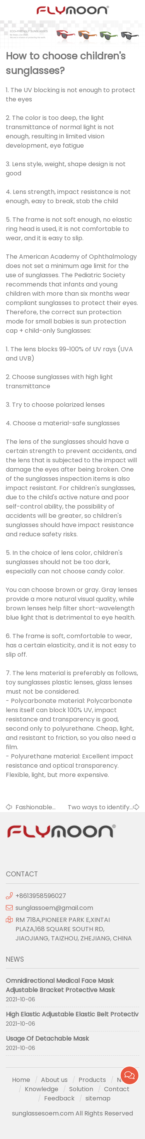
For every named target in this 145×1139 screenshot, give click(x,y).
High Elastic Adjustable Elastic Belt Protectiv (72, 1014)
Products (92, 1079)
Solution (81, 1089)
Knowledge (41, 1089)
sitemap (98, 1098)
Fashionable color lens (33, 807)
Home (21, 1079)
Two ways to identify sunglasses (99, 807)
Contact (117, 1089)
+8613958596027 (40, 895)
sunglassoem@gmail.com (54, 907)
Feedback (59, 1098)
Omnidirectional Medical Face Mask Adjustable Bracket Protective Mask (60, 985)
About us (54, 1079)
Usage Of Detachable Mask (47, 1038)
